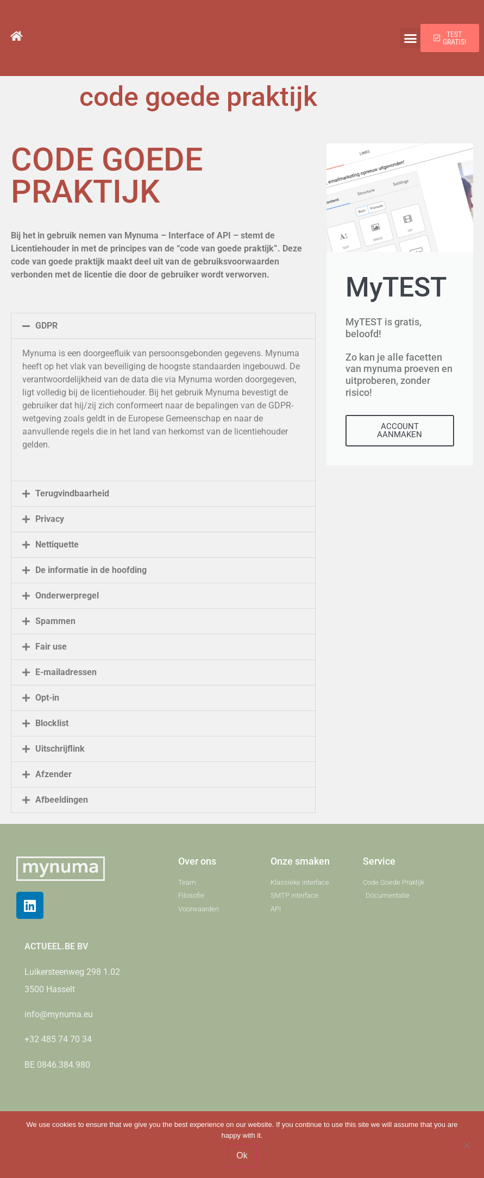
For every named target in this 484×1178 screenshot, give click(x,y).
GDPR (46, 325)
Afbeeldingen (61, 800)
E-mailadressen (66, 672)
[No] (466, 1144)
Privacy (49, 519)
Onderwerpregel (67, 595)
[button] (410, 38)
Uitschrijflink (60, 749)
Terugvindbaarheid (72, 493)
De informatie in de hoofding (91, 570)
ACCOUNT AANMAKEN (399, 430)
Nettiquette (57, 544)
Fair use (51, 646)
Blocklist (51, 723)
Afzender (53, 774)
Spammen (55, 621)
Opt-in (47, 697)
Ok (241, 1155)
